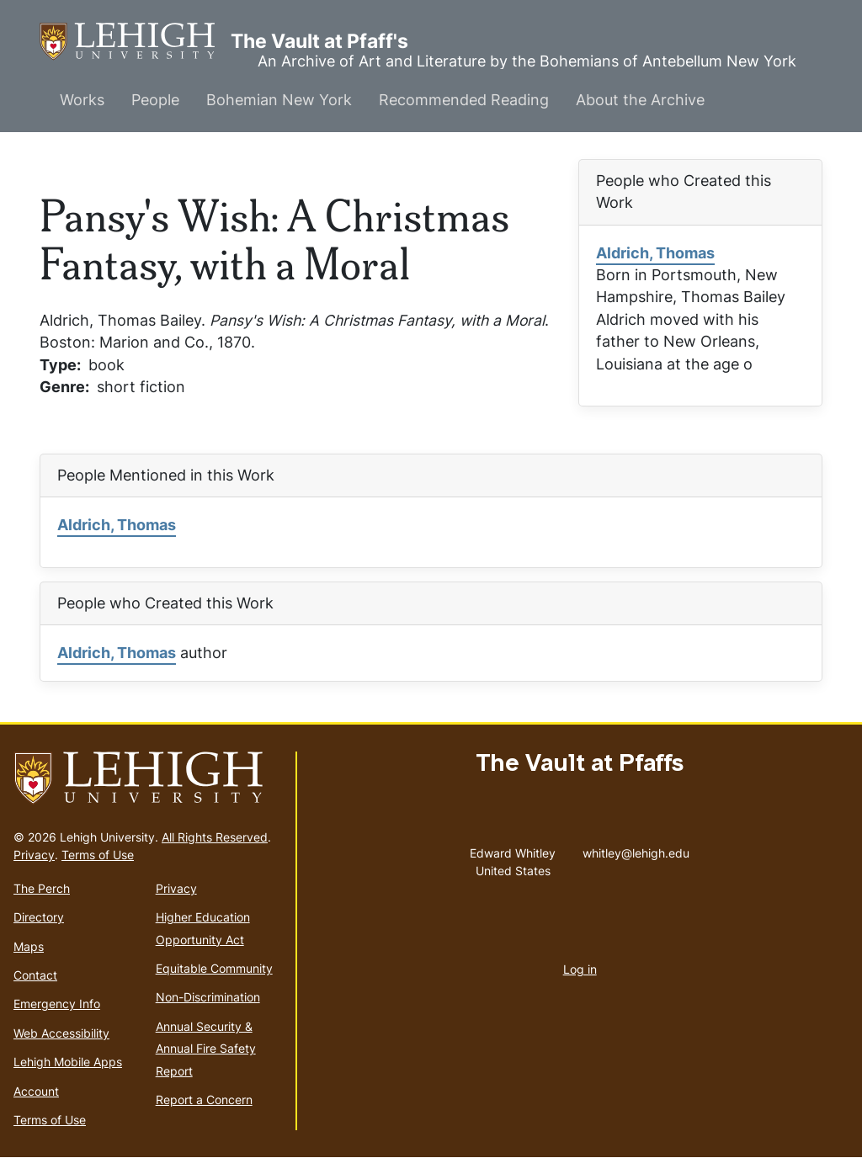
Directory (38, 917)
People (155, 99)
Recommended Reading (464, 99)
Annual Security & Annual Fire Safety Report (206, 1048)
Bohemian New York (279, 99)
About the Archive (640, 99)
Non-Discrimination (208, 997)
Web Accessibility (61, 1033)
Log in (580, 969)
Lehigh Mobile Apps (67, 1062)
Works (82, 99)
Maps (28, 946)
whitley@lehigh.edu (636, 849)
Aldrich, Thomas (655, 252)
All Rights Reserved (215, 837)
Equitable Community (214, 968)
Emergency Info (56, 1004)
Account (36, 1091)
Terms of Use (97, 855)
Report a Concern (204, 1100)
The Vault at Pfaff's (135, 42)
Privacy (34, 855)
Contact (35, 975)
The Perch (41, 888)
